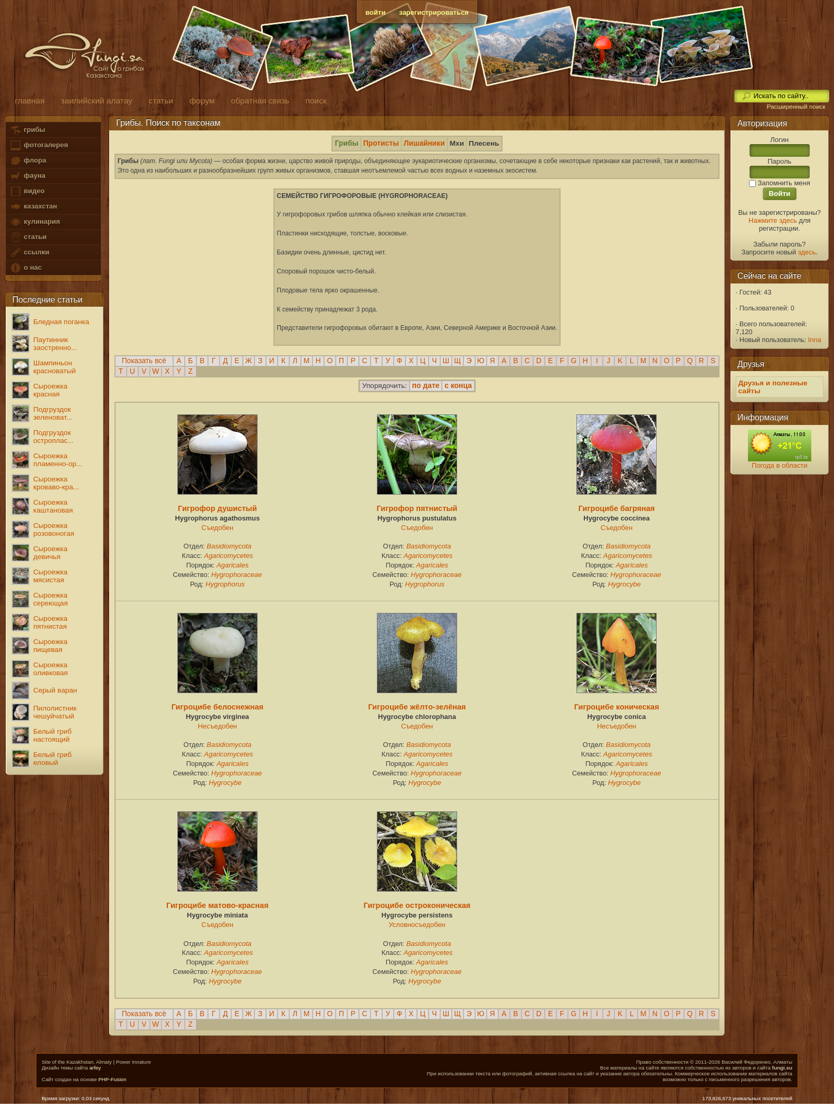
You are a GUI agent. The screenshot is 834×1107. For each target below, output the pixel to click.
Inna (814, 340)
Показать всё (144, 361)
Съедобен (218, 528)
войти (375, 12)
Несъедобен (217, 726)
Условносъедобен (416, 925)
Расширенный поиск (795, 106)
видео (27, 191)
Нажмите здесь (772, 220)
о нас (25, 268)
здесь (807, 252)
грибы (27, 130)
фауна (27, 176)
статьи (28, 237)
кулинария (34, 222)
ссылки (29, 252)
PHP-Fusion (112, 1079)
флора (27, 160)
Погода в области (779, 465)
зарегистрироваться (434, 12)
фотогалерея (38, 145)
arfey (95, 1068)
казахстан (33, 206)
